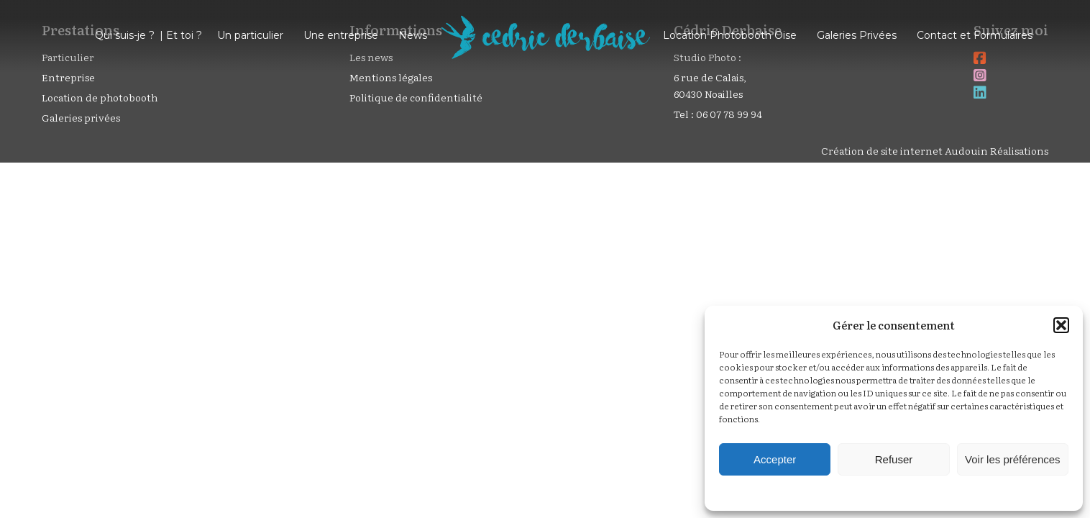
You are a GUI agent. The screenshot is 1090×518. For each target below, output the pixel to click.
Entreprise (68, 77)
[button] (1061, 325)
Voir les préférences (1013, 459)
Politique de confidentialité (415, 97)
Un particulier (250, 35)
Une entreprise (340, 35)
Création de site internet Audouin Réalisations (934, 150)
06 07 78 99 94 (729, 113)
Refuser (894, 459)
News (412, 35)
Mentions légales (390, 77)
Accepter (775, 459)
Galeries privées (81, 117)
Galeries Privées (857, 35)
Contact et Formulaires (974, 35)
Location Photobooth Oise (730, 35)
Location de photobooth (99, 97)
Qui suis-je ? (125, 35)
